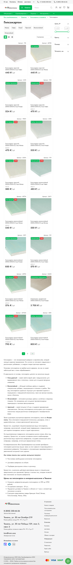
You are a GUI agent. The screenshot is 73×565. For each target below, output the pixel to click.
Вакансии (47, 519)
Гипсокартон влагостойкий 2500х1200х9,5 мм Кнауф (14, 261)
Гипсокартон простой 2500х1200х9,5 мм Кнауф (13, 106)
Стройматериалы (22, 13)
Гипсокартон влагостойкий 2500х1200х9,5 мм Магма (14, 222)
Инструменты (45, 13)
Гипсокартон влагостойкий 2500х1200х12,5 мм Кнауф (39, 338)
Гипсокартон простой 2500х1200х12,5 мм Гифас (39, 106)
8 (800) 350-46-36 (60, 2)
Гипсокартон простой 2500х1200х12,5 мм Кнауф (39, 144)
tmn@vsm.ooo (10, 533)
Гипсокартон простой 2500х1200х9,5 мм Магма (39, 69)
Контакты (13, 2)
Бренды (46, 552)
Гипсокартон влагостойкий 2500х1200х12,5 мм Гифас (39, 261)
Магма (7, 28)
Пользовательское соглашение (49, 509)
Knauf (20, 28)
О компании (48, 542)
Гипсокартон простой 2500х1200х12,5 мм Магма (14, 144)
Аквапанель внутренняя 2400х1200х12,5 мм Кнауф (39, 300)
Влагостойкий (38, 28)
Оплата (20, 2)
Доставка (27, 2)
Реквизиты (47, 545)
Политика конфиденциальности (50, 515)
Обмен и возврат (49, 535)
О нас (6, 2)
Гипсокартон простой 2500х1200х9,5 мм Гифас (13, 69)
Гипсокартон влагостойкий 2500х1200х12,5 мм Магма (14, 300)
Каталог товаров (49, 505)
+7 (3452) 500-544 (44, 2)
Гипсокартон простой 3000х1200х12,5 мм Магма (14, 183)
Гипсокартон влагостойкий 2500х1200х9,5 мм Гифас (39, 183)
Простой (28, 28)
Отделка (34, 13)
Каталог (25, 7)
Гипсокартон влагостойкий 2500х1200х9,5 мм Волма (39, 222)
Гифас (14, 28)
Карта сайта (47, 549)
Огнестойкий (9, 33)
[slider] (55, 31)
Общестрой (8, 13)
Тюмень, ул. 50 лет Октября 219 (18, 517)
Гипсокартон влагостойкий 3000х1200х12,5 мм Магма (14, 338)
